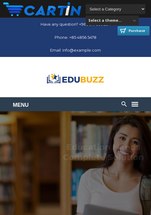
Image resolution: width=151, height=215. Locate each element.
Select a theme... (105, 20)
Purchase (132, 30)
